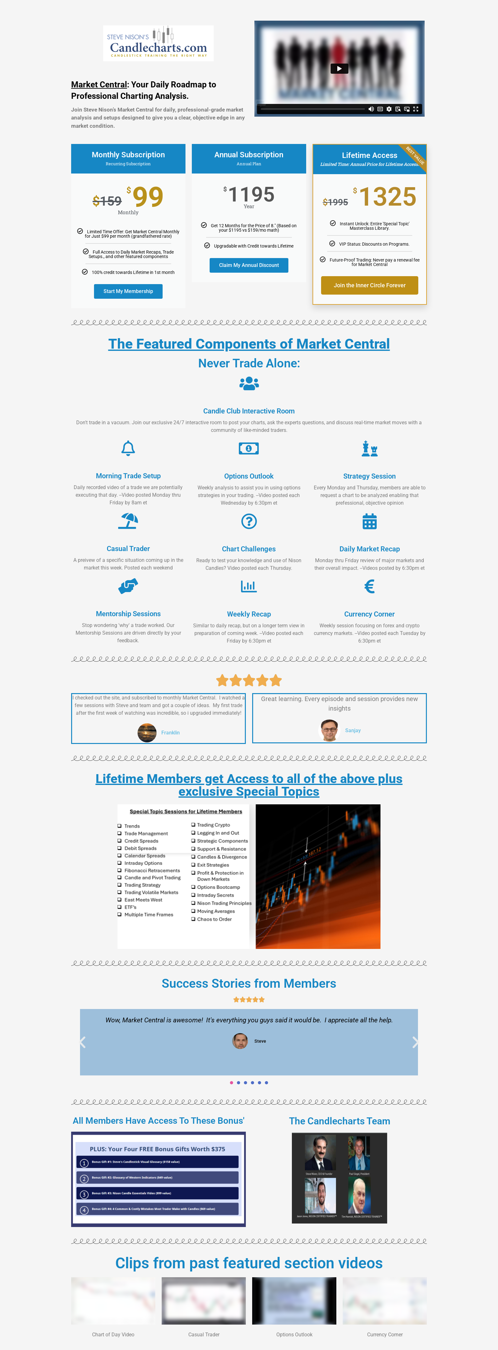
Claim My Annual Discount (249, 265)
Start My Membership (128, 291)
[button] (82, 1042)
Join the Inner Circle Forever (370, 285)
